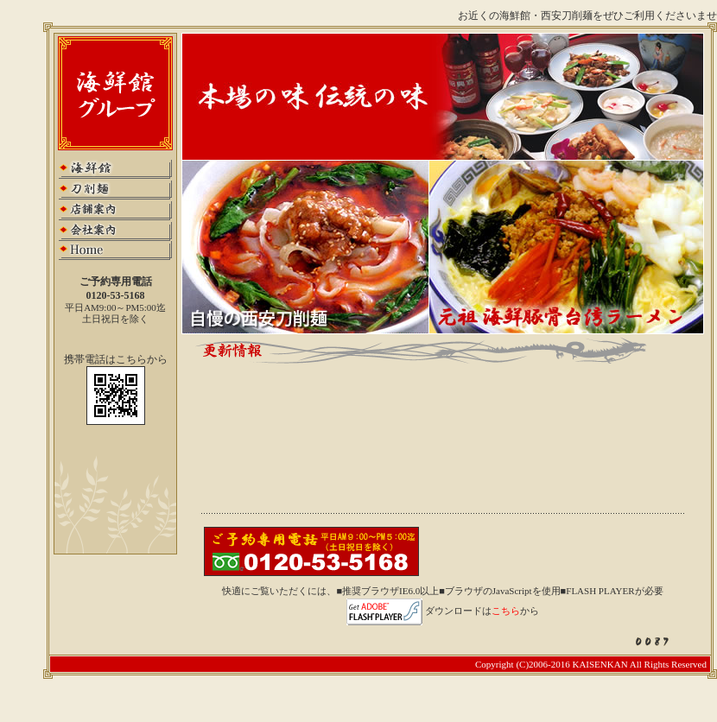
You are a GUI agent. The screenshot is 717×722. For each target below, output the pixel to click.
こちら (506, 610)
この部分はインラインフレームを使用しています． (451, 435)
